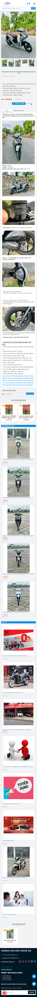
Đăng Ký (31, 992)
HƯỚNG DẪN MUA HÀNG (18, 110)
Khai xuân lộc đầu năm (8, 840)
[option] (4, 63)
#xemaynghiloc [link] (29, 383)
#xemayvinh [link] (19, 383)
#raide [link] (15, 380)
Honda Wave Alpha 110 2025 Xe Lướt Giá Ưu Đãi (15, 612)
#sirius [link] (31, 376)
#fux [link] (32, 378)
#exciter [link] (10, 380)
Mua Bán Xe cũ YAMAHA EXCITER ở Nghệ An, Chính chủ (10, 417)
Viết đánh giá (11, 76)
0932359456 (6, 970)
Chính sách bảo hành (7, 977)
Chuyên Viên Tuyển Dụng (9, 914)
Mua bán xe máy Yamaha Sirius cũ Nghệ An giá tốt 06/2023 (27, 417)
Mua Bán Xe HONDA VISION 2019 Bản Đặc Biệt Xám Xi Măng (18, 574)
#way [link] (19, 380)
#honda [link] (14, 376)
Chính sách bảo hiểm (7, 978)
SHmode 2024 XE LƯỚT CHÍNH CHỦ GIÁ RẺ (14, 877)
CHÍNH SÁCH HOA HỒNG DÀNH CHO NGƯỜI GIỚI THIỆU (18, 766)
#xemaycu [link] (10, 378)
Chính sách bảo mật (6, 975)
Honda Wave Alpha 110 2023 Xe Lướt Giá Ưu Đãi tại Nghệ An (18, 459)
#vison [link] (24, 380)
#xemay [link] (9, 376)
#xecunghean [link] (10, 383)
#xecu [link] (4, 376)
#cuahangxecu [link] (19, 378)
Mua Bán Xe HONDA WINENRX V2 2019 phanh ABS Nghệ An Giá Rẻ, (18, 536)
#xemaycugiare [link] (17, 385)
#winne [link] (26, 376)
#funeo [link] (4, 380)
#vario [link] (28, 380)
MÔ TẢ (7, 110)
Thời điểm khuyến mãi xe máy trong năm (13, 692)
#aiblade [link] (27, 378)
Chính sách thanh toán (7, 979)
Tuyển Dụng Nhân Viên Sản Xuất (11, 803)
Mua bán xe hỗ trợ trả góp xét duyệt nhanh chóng (15, 655)
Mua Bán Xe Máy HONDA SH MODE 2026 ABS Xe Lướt (17, 497)
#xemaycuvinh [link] (7, 385)
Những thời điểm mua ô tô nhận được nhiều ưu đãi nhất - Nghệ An (17, 730)
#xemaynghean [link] (28, 385)
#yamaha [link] (21, 376)
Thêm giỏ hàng (18, 103)
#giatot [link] (4, 378)
